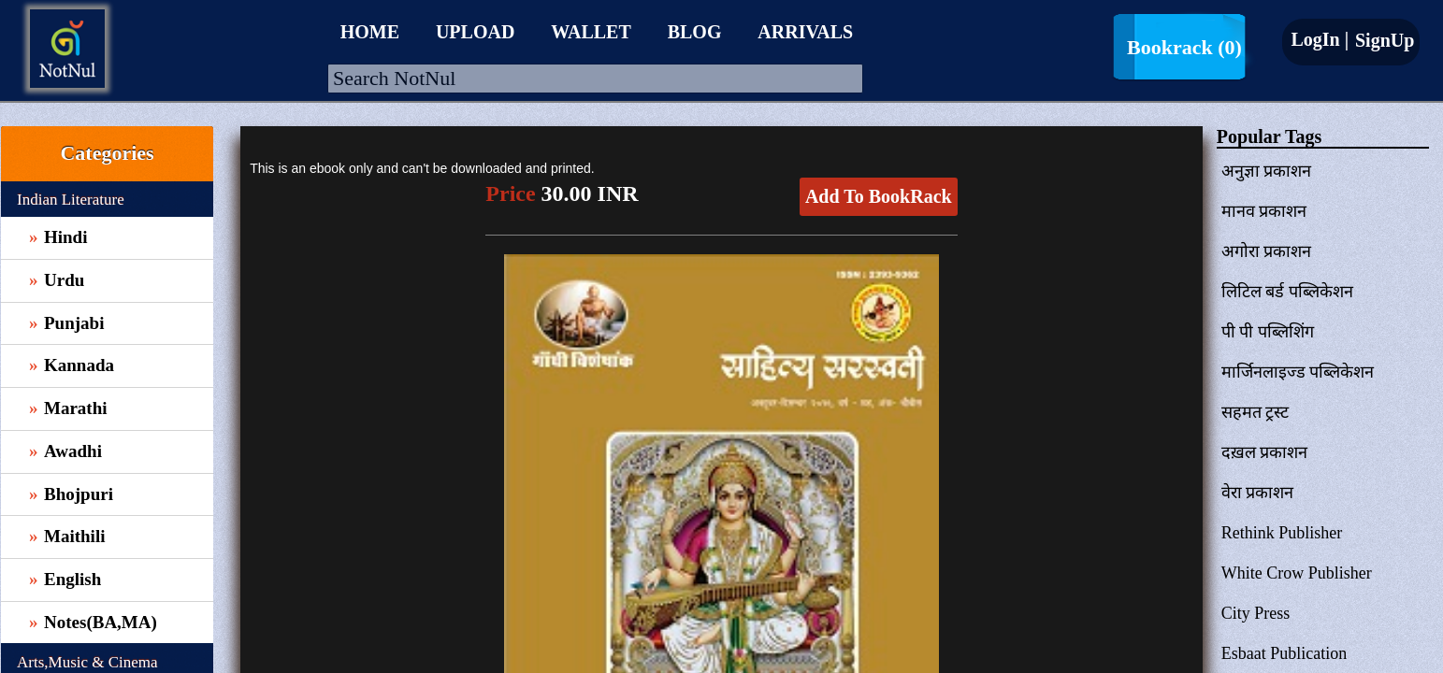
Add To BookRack (878, 196)
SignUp (1382, 40)
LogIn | (1320, 39)
